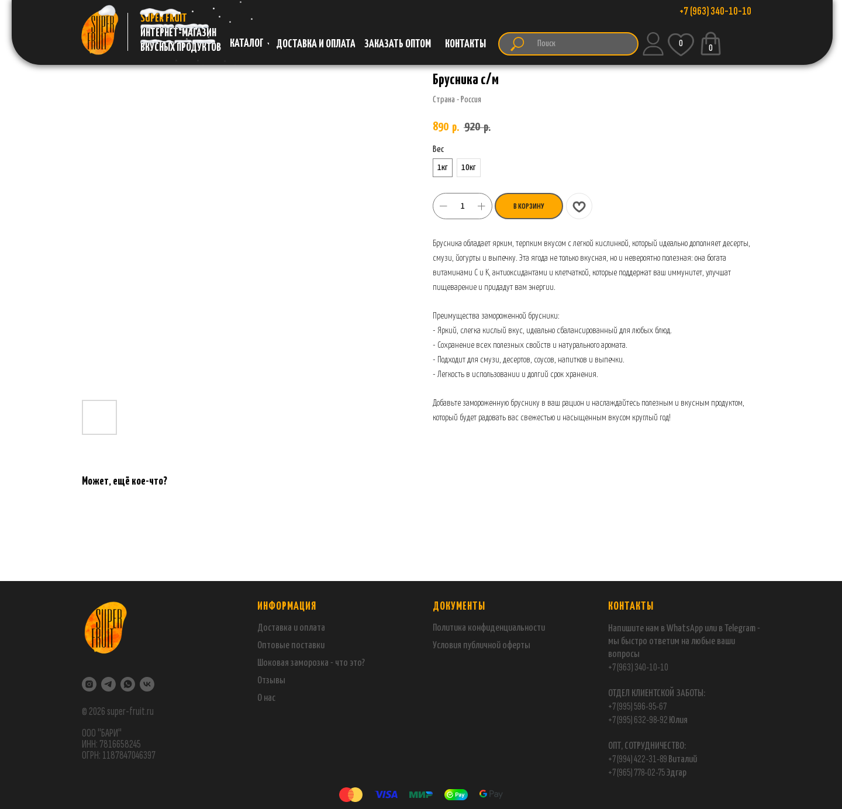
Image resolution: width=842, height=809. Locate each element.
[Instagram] (89, 684)
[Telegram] (108, 684)
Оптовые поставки (291, 646)
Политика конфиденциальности (489, 628)
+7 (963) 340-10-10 (638, 667)
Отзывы (271, 681)
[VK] (147, 684)
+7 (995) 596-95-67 (637, 706)
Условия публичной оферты (481, 646)
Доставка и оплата (291, 628)
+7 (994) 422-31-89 (637, 759)
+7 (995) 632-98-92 (638, 720)
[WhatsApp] (127, 684)
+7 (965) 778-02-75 (637, 772)
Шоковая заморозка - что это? (311, 663)
